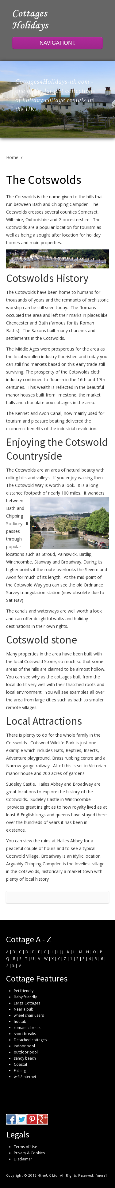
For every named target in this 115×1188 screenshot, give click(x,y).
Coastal (20, 1064)
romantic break (27, 1027)
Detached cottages (30, 1039)
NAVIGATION (57, 43)
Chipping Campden (43, 864)
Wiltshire (14, 219)
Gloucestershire (74, 219)
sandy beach (25, 1058)
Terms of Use (25, 1146)
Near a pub (23, 1009)
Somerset (88, 212)
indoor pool (24, 1046)
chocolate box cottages (48, 402)
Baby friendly (25, 997)
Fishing (20, 1070)
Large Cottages (27, 1003)
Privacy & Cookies (29, 1153)
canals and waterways (37, 611)
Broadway (71, 562)
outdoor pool (26, 1052)
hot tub (20, 1021)
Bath (11, 508)
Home (12, 157)
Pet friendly (23, 990)
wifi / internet (25, 1076)
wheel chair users (29, 1015)
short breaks (25, 1033)
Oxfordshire (37, 219)
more (101, 1175)
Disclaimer (23, 1159)
